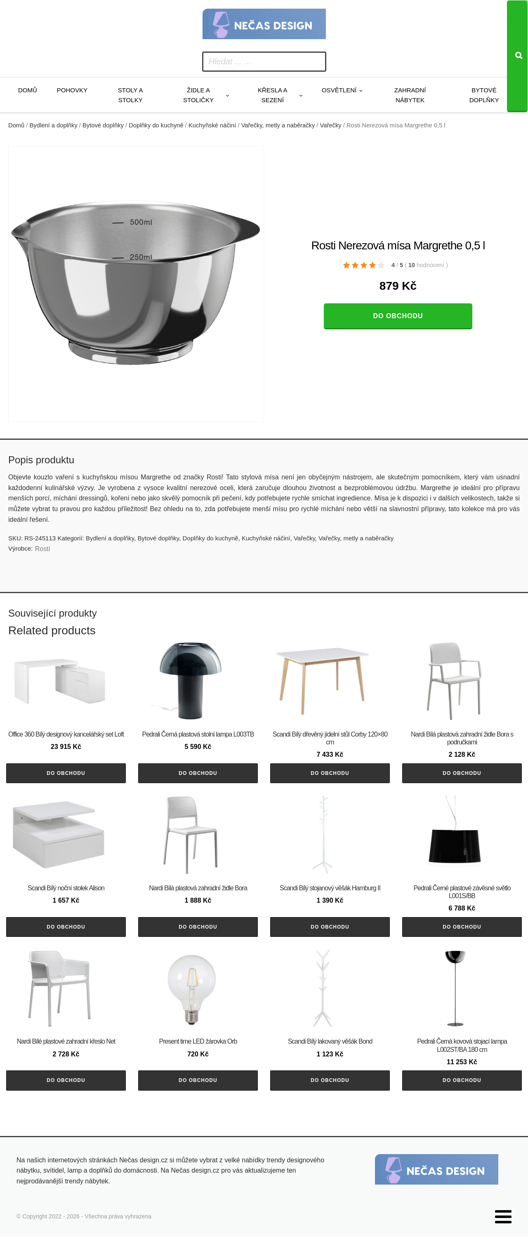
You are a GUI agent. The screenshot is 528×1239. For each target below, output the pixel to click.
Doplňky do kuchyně (156, 125)
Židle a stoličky (198, 95)
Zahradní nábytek (410, 95)
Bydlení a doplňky (54, 125)
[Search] (517, 56)
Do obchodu (398, 315)
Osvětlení (339, 90)
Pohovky (72, 90)
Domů (27, 90)
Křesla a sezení (273, 95)
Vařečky (331, 125)
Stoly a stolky (130, 95)
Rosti (42, 548)
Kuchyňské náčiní (212, 125)
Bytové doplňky (484, 95)
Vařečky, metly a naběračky (278, 125)
